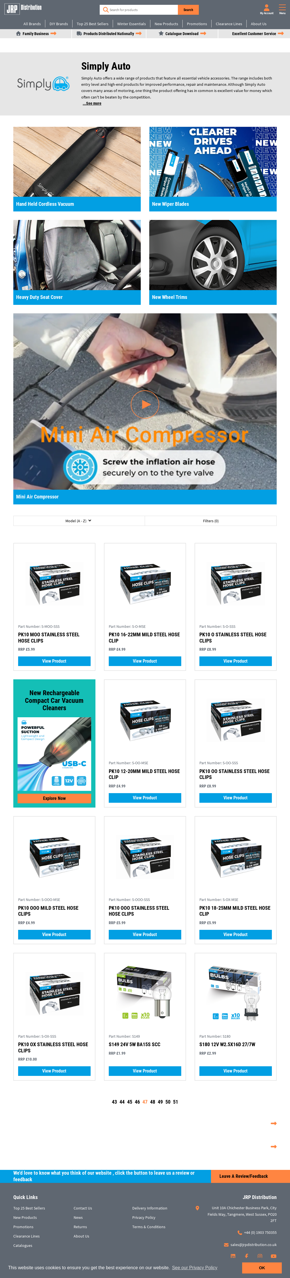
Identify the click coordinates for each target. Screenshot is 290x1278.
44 (122, 1102)
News (78, 1217)
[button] (79, 521)
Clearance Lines (229, 24)
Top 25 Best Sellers (92, 24)
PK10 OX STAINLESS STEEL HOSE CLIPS (53, 1047)
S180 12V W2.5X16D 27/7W (227, 1044)
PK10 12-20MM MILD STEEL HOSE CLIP (144, 774)
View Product (54, 661)
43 (114, 1102)
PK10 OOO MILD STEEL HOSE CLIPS (48, 911)
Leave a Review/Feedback (243, 1176)
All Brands (32, 24)
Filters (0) (211, 520)
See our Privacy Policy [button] (194, 1267)
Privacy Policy (143, 1217)
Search (188, 10)
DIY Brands (59, 24)
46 (137, 1102)
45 (129, 1102)
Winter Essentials (131, 24)
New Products (166, 24)
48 (152, 1102)
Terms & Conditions (148, 1226)
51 (175, 1102)
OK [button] (262, 1268)
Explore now (54, 798)
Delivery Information (149, 1208)
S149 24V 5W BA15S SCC (134, 1044)
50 (167, 1102)
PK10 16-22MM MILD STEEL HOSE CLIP (144, 637)
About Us (258, 24)
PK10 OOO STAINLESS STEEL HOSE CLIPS (139, 911)
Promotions (197, 24)
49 (160, 1102)
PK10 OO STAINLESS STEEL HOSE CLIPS (234, 774)
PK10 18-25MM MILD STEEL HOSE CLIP (234, 911)
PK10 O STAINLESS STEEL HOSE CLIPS (232, 637)
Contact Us (83, 1208)
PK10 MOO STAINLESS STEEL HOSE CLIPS (49, 637)
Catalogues (22, 1245)
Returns (80, 1226)
